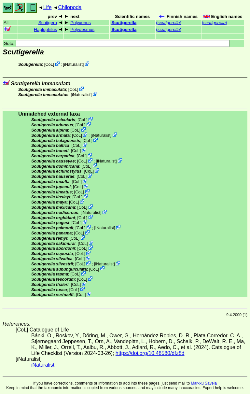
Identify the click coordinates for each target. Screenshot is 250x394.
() (168, 22)
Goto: (116, 43)
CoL (49, 64)
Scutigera (47, 22)
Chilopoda (69, 7)
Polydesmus (82, 29)
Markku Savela (203, 383)
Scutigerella (123, 22)
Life (47, 7)
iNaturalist (73, 64)
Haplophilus (45, 29)
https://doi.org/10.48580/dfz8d (150, 353)
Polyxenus (80, 22)
